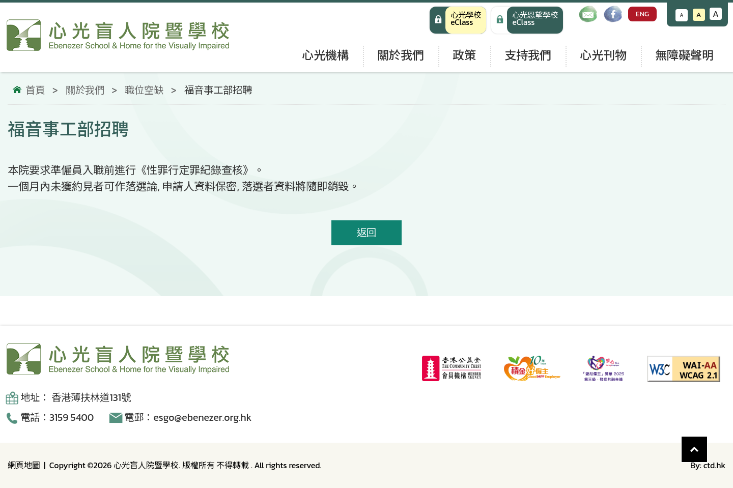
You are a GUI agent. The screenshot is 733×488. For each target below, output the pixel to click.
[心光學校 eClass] (458, 20)
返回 (366, 232)
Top (707, 444)
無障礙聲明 (684, 55)
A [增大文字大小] (716, 14)
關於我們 (400, 55)
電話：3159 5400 (57, 417)
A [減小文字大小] (682, 15)
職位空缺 (144, 90)
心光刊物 (603, 55)
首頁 (35, 90)
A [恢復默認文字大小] (698, 14)
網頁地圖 (24, 465)
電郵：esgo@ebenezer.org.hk (187, 417)
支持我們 (527, 55)
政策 (464, 55)
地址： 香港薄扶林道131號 (75, 397)
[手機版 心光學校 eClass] (527, 20)
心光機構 (325, 55)
